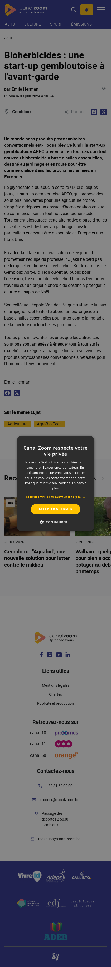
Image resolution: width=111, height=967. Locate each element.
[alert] (55, 483)
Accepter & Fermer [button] (55, 509)
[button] (55, 497)
